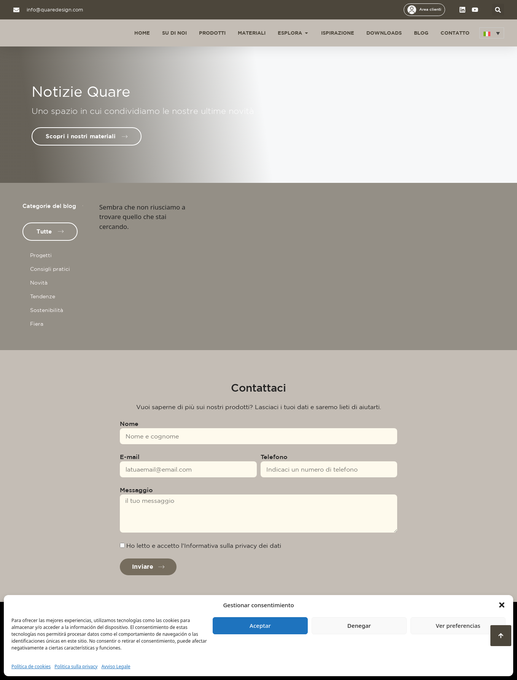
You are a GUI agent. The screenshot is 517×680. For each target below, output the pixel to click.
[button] (502, 605)
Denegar (359, 625)
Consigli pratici (50, 269)
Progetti (41, 255)
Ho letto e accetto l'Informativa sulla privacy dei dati (203, 545)
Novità (39, 283)
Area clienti (430, 9)
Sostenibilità (46, 310)
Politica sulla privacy (75, 666)
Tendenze (42, 296)
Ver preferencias (458, 625)
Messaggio (136, 489)
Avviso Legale (115, 666)
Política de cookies (31, 666)
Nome (129, 423)
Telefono (274, 456)
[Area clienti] (411, 9)
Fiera (36, 324)
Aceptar (260, 625)
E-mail (130, 456)
